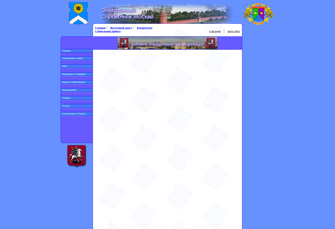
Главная (66, 50)
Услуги (65, 105)
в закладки (215, 31)
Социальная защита (107, 31)
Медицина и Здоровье (73, 74)
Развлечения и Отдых (73, 113)
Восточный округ (121, 27)
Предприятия (68, 89)
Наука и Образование (73, 81)
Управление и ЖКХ (72, 58)
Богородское (144, 27)
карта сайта (234, 31)
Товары (65, 97)
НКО (64, 66)
